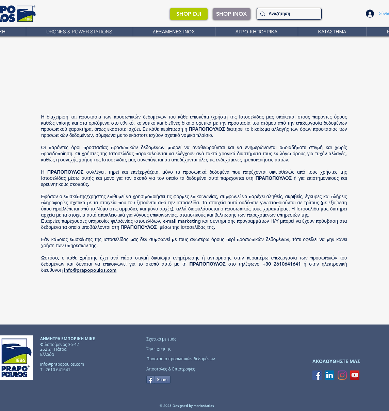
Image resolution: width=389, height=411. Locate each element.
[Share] (158, 380)
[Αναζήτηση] (288, 13)
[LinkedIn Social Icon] (329, 375)
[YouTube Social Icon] (354, 375)
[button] (79, 31)
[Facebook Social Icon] (317, 375)
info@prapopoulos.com (90, 270)
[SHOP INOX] (231, 14)
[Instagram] (342, 375)
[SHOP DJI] (189, 14)
